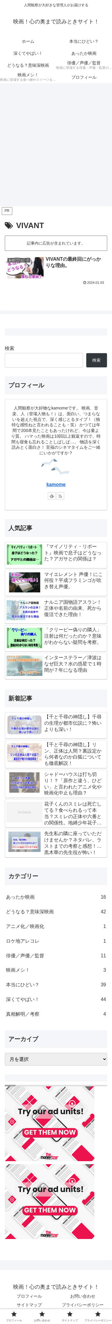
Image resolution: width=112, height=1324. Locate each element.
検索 (9, 348)
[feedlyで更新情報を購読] (52, 496)
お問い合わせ (82, 1296)
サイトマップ (29, 1304)
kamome (55, 484)
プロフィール (29, 1296)
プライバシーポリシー (83, 1304)
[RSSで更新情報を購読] (60, 496)
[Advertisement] (56, 146)
